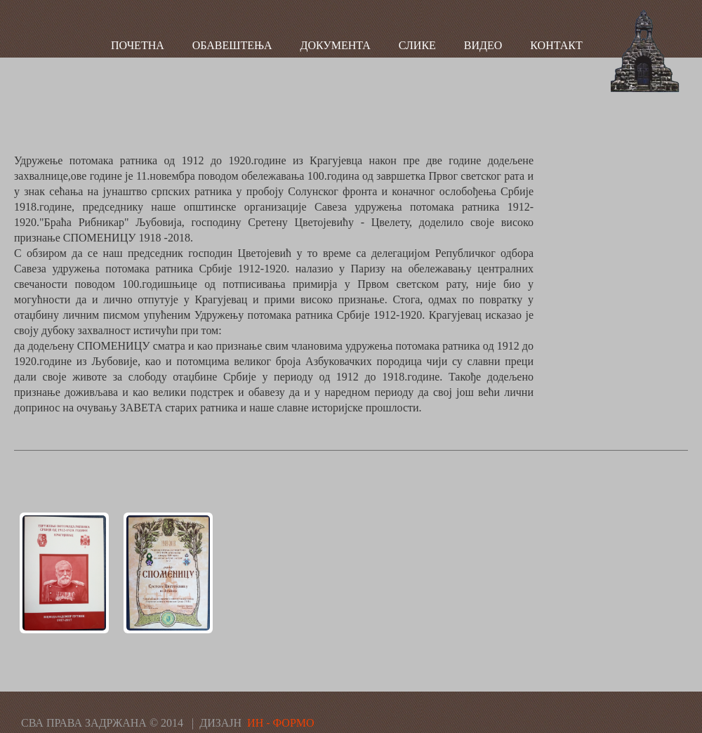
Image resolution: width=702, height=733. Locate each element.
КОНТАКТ (556, 45)
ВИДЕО (483, 45)
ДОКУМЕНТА (335, 45)
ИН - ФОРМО (280, 723)
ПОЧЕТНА (137, 45)
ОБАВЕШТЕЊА (232, 45)
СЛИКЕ (417, 45)
